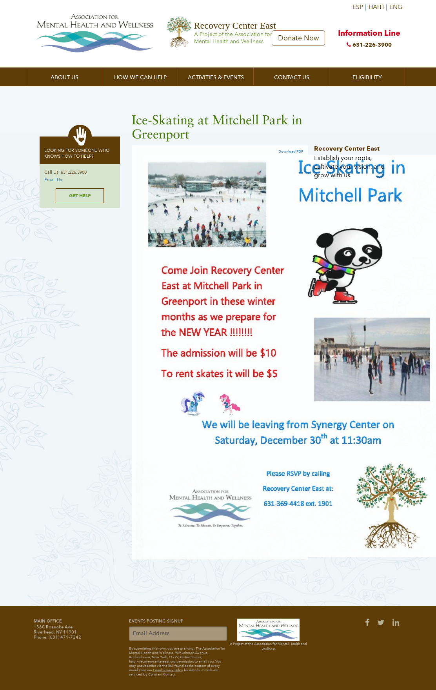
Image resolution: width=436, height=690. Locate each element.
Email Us (53, 179)
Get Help (80, 195)
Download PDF (290, 151)
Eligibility (367, 77)
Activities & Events (216, 77)
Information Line (369, 39)
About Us (64, 77)
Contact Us (291, 77)
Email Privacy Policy (168, 670)
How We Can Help (140, 77)
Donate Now (298, 38)
